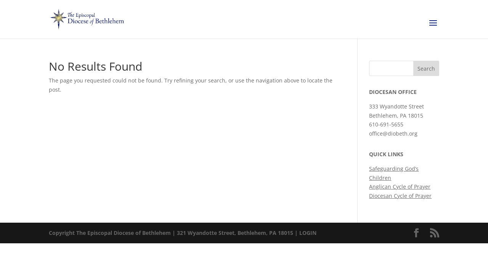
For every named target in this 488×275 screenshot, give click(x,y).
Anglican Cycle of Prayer (399, 186)
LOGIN (307, 232)
